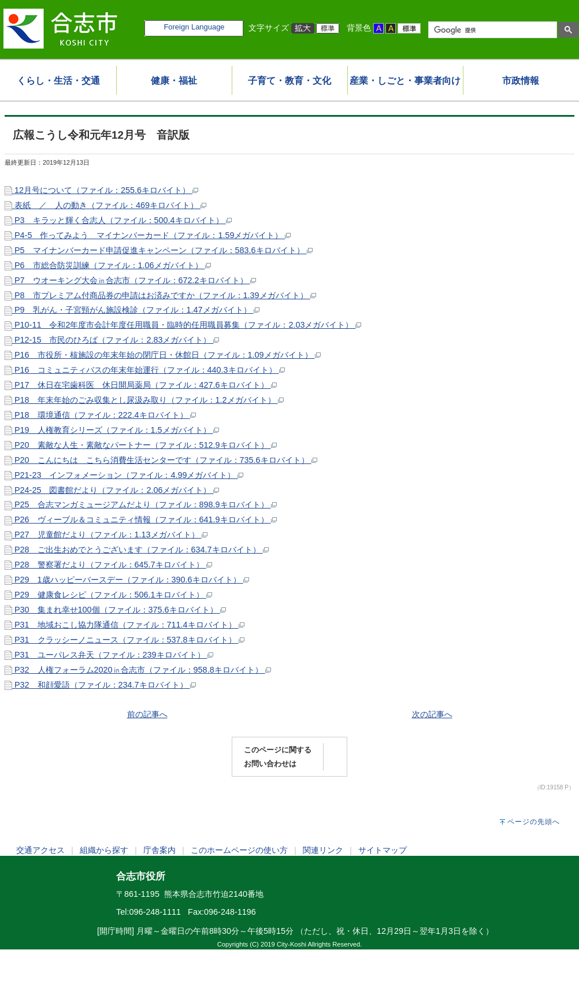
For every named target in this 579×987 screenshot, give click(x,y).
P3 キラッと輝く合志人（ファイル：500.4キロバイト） (118, 220)
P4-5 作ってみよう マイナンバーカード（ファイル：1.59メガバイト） (148, 235)
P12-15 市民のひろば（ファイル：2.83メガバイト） (112, 339)
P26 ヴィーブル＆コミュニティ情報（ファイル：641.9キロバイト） (141, 519)
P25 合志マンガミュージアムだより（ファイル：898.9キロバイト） (141, 504)
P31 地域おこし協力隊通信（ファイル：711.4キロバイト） (124, 624)
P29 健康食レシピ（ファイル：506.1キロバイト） (108, 594)
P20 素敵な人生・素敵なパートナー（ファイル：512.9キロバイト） (141, 445)
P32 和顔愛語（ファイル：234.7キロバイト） (100, 684)
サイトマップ (382, 850)
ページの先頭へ (533, 821)
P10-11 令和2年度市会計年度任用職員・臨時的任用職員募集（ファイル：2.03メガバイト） (183, 324)
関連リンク (323, 850)
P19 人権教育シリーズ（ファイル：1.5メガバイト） (112, 430)
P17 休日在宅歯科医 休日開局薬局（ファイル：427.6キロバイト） (141, 384)
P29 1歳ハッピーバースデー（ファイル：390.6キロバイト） (127, 579)
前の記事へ (147, 714)
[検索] (491, 30)
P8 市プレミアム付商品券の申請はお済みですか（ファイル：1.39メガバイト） (160, 295)
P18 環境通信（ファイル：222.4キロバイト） (100, 415)
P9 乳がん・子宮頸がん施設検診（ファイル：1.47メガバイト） (132, 309)
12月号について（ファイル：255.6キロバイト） (101, 190)
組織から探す (104, 850)
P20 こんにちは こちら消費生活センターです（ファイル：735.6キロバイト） (161, 460)
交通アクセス (40, 850)
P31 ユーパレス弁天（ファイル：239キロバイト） (109, 654)
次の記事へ (432, 714)
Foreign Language (194, 27)
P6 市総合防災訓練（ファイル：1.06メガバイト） (108, 265)
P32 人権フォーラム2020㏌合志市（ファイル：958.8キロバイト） (138, 669)
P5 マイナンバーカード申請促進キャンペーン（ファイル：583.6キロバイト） (159, 250)
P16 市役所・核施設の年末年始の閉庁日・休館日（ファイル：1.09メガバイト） (163, 354)
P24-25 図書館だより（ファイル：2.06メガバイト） (112, 490)
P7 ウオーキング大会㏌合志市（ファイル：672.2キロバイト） (130, 280)
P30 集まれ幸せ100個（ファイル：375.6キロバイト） (115, 609)
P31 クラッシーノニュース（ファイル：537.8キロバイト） (124, 639)
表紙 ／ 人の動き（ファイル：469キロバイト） (105, 205)
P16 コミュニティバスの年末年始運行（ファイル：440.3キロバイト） (145, 369)
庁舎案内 (159, 850)
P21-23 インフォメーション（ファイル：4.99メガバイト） (124, 475)
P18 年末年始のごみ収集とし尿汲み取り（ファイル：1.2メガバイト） (144, 400)
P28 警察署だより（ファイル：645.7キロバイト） (108, 564)
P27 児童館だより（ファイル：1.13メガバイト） (106, 534)
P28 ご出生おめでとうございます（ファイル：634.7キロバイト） (137, 549)
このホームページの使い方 (239, 850)
